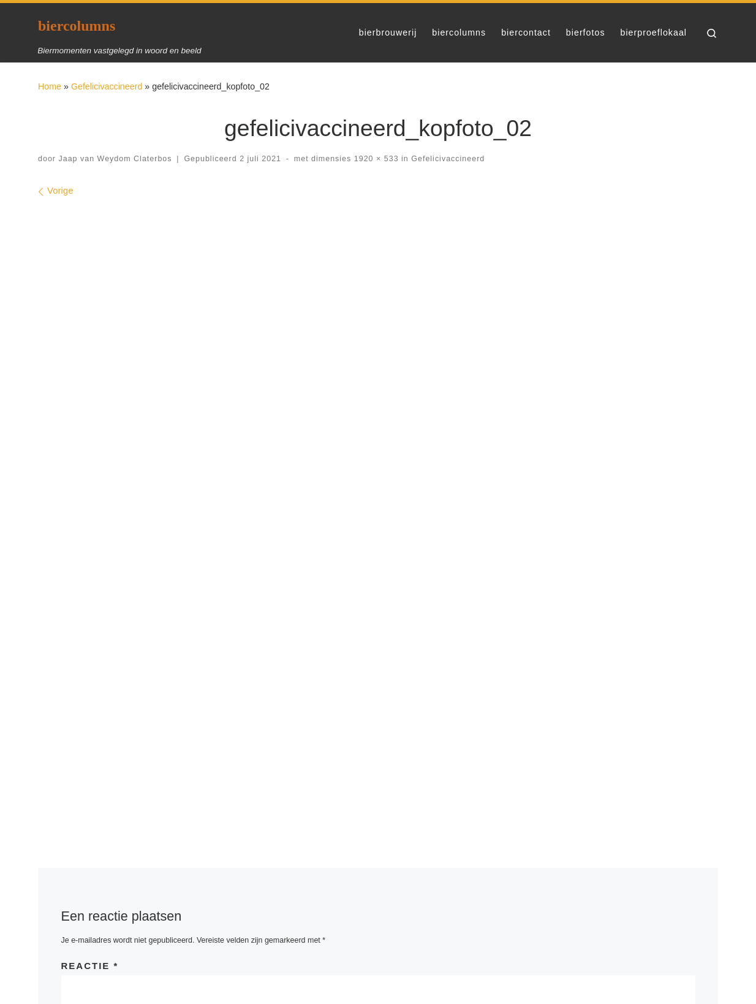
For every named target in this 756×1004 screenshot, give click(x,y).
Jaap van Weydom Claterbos (115, 158)
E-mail (299, 650)
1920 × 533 (374, 158)
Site (503, 650)
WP (96, 982)
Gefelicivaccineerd (106, 86)
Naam (81, 650)
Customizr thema (236, 982)
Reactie (90, 541)
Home (49, 86)
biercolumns (69, 965)
